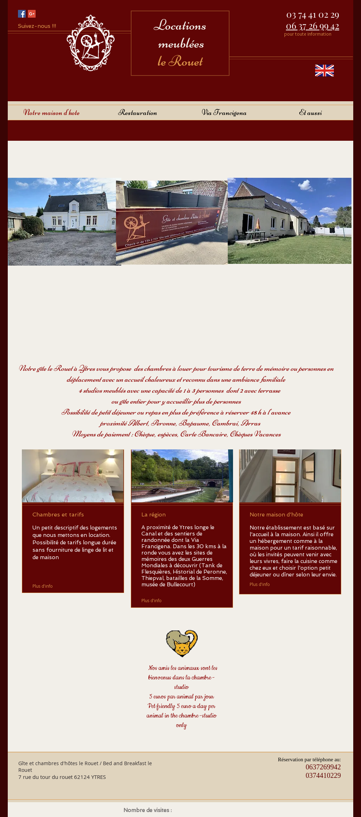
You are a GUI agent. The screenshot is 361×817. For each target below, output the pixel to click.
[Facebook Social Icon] (22, 14)
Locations (180, 25)
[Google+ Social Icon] (32, 14)
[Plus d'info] (43, 586)
